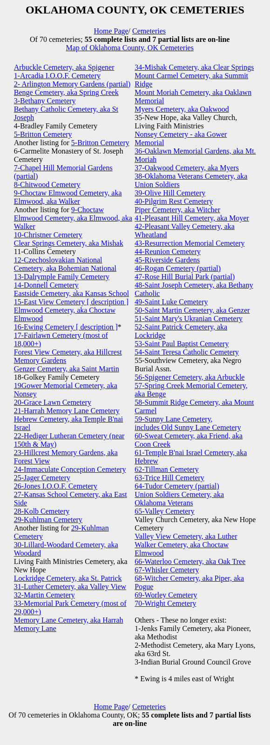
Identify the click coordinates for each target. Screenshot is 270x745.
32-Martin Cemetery (44, 595)
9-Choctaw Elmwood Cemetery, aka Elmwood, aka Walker (68, 197)
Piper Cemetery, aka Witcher (177, 210)
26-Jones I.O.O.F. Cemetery (55, 486)
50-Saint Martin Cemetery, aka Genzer (192, 310)
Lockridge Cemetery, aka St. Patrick (68, 578)
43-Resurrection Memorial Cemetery (189, 243)
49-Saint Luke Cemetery (171, 302)
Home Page (111, 31)
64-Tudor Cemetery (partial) (177, 486)
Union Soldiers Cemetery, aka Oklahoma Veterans (179, 498)
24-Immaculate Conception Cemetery (70, 469)
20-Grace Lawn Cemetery (52, 402)
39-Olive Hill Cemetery (170, 193)
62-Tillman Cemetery (167, 469)
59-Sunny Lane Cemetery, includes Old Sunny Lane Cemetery (188, 423)
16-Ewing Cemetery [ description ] (66, 327)
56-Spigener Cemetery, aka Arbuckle (189, 377)
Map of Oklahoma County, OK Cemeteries (129, 48)
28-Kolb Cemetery (42, 511)
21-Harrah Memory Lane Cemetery (67, 411)
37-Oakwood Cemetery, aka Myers (187, 168)
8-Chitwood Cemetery (47, 184)
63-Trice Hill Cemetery (169, 478)
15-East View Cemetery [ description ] (71, 302)
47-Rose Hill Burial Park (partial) (185, 277)
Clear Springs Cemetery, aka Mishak (68, 243)
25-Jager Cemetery (42, 478)
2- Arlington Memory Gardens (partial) (72, 84)
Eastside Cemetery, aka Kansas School (71, 293)
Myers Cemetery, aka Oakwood (182, 109)
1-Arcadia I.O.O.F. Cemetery (57, 76)
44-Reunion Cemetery (168, 251)
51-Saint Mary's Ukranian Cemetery (189, 318)
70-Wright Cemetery (165, 603)
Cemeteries (149, 31)
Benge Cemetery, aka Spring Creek (66, 92)
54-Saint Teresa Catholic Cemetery (187, 352)
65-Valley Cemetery (164, 511)
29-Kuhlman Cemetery (48, 520)
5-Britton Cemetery (43, 134)
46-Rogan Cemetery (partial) (178, 268)
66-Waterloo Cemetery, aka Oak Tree (190, 561)
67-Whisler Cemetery (167, 570)
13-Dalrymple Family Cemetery (61, 277)
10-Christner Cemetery (48, 235)
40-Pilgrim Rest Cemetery (174, 201)
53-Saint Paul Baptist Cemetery (182, 344)
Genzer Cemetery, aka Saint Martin (66, 369)
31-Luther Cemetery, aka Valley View (70, 587)
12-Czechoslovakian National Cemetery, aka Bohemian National (65, 264)
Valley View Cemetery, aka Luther (186, 536)
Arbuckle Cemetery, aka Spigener (64, 67)
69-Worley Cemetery (166, 595)
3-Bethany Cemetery (45, 101)
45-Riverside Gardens (167, 260)
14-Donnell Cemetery (46, 285)
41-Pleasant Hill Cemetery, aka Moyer (192, 218)
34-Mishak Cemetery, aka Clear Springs (194, 67)
